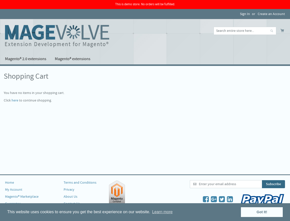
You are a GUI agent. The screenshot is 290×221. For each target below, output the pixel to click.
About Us (70, 196)
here (15, 100)
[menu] (145, 59)
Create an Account (271, 14)
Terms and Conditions (80, 182)
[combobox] (245, 31)
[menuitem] (25, 59)
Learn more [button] (162, 212)
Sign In (245, 14)
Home (9, 182)
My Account (13, 189)
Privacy (69, 189)
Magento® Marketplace (22, 196)
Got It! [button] (262, 212)
